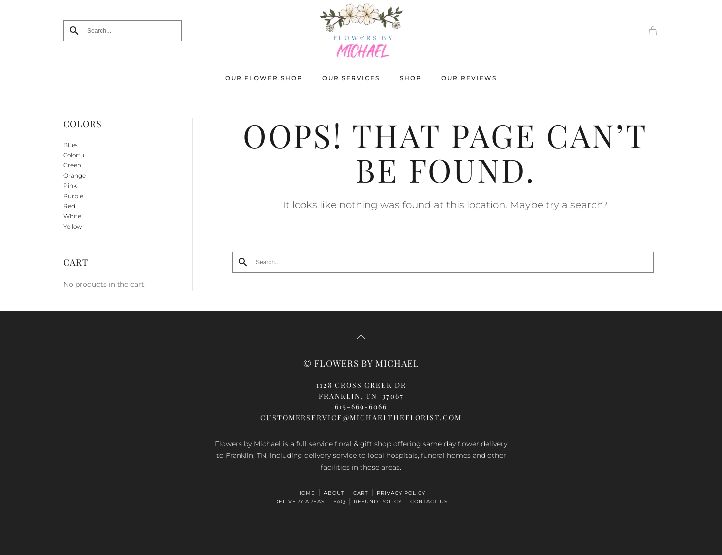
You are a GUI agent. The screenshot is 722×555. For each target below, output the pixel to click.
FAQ (339, 501)
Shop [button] (410, 78)
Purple (73, 196)
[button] (361, 337)
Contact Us (429, 501)
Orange (74, 175)
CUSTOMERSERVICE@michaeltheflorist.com (361, 417)
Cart (360, 493)
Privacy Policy (401, 493)
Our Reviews (469, 78)
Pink (70, 185)
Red (69, 206)
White (72, 216)
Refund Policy (378, 501)
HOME (306, 493)
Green (72, 165)
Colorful (74, 155)
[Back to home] (361, 30)
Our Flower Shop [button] (263, 78)
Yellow (72, 226)
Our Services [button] (351, 78)
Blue (70, 145)
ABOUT (334, 493)
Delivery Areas (299, 501)
